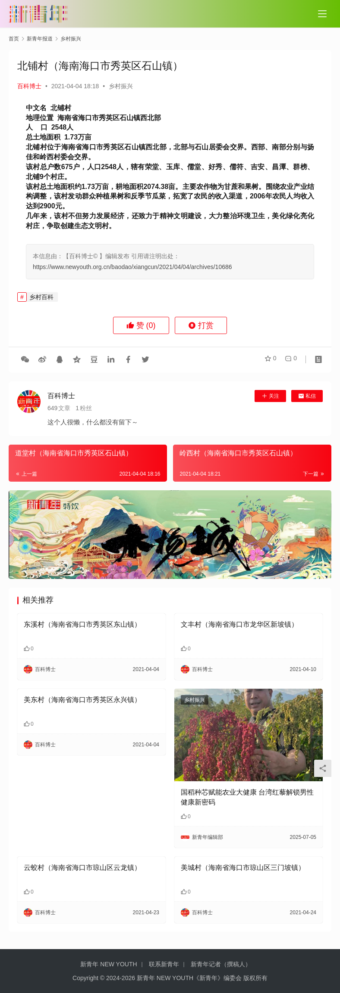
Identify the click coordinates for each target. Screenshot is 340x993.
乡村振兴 (121, 86)
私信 (307, 396)
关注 (270, 396)
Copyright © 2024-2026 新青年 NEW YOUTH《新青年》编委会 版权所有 (170, 977)
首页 (14, 39)
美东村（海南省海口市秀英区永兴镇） (82, 699)
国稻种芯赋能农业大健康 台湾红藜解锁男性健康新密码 (247, 797)
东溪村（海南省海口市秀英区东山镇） (82, 624)
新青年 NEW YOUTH (108, 964)
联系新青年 (164, 964)
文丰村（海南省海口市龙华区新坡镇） (239, 624)
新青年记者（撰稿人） (221, 964)
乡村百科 (41, 297)
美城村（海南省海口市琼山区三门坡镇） (243, 867)
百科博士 (29, 86)
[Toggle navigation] (322, 14)
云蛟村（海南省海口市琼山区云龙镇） (82, 867)
